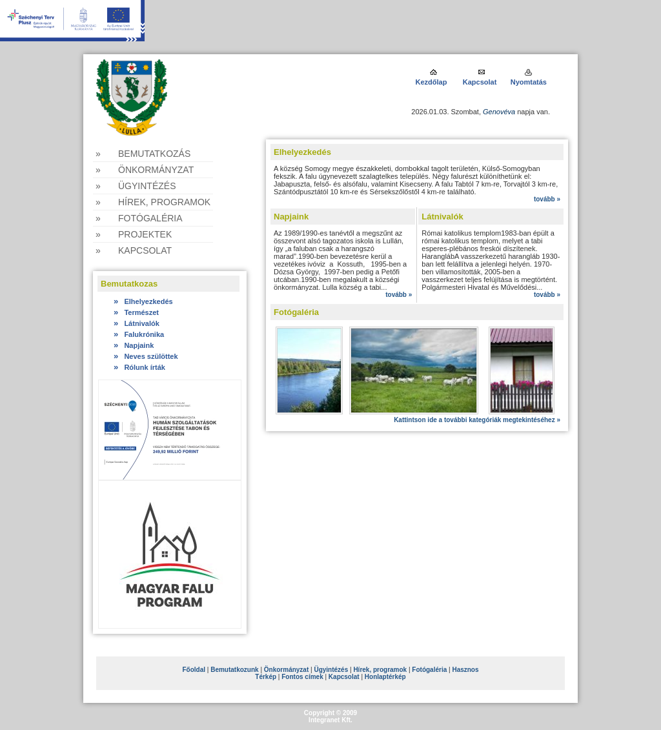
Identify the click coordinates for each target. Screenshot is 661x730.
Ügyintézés (331, 669)
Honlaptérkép (385, 676)
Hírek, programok (380, 669)
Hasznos (465, 669)
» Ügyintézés (136, 186)
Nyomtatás (529, 82)
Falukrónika (139, 334)
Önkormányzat (286, 669)
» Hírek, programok (153, 202)
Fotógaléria (429, 669)
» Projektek (134, 234)
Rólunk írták (139, 367)
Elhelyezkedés (143, 301)
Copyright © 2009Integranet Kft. (330, 716)
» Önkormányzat (145, 170)
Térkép (265, 676)
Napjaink (134, 345)
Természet (136, 312)
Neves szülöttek (146, 356)
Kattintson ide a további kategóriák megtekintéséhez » (477, 419)
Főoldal (193, 669)
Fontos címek (302, 676)
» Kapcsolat (134, 250)
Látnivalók (136, 323)
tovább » (547, 199)
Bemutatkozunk (234, 669)
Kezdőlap (432, 82)
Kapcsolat (480, 82)
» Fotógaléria (139, 218)
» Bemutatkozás (143, 153)
